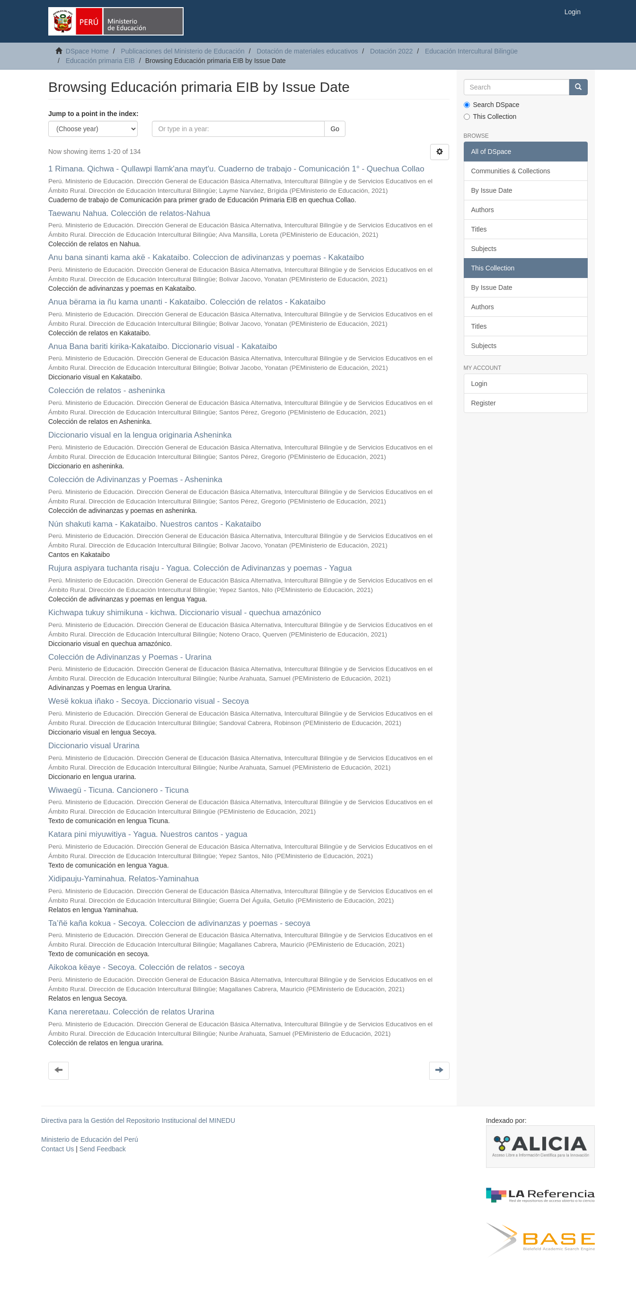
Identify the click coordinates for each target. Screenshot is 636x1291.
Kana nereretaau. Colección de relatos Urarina (131, 1011)
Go (334, 129)
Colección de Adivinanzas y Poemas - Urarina (130, 657)
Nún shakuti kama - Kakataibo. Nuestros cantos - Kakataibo (154, 524)
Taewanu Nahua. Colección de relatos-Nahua (129, 213)
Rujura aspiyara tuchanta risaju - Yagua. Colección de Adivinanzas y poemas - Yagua (200, 568)
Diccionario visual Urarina (94, 745)
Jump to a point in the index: (93, 113)
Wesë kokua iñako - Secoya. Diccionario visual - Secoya (148, 701)
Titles (479, 229)
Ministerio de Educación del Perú (89, 1139)
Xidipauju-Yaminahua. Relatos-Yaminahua (123, 878)
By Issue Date (491, 190)
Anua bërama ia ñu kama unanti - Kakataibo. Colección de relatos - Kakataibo (187, 301)
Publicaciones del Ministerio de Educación (182, 51)
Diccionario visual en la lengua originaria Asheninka (139, 434)
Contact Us (57, 1149)
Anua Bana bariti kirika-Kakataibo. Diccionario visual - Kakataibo (162, 346)
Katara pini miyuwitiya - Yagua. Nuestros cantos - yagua (147, 834)
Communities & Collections (510, 171)
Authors (482, 210)
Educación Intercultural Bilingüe (471, 51)
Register (483, 403)
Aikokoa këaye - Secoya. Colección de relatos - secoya (146, 967)
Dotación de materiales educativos (307, 51)
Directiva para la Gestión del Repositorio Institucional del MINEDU (138, 1120)
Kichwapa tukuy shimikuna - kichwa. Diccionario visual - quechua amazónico (184, 612)
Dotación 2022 (391, 51)
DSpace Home (87, 51)
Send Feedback (103, 1149)
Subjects (484, 248)
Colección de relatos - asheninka (106, 390)
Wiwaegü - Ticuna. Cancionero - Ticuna (118, 790)
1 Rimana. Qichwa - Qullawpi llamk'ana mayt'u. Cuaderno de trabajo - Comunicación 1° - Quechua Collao (236, 168)
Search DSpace (492, 104)
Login (479, 383)
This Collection (490, 116)
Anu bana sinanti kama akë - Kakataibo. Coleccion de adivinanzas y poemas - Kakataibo (206, 257)
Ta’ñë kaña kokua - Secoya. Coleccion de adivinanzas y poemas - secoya (179, 923)
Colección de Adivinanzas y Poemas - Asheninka (135, 479)
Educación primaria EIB (100, 60)
